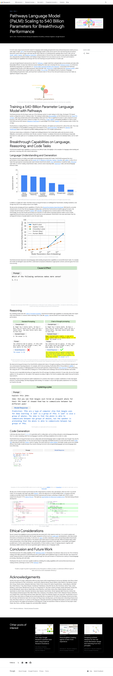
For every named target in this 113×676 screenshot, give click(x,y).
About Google (23, 671)
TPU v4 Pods (44, 70)
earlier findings (53, 442)
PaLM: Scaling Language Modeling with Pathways (46, 66)
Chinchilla (59, 160)
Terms (47, 671)
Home (11, 11)
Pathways (40, 63)
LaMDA (16, 55)
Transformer (49, 68)
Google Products (33, 671)
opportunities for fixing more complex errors (53, 497)
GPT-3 (22, 51)
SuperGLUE (58, 163)
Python (27, 442)
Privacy (41, 671)
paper (40, 538)
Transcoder (44, 488)
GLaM (11, 55)
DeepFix (36, 493)
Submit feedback (98, 671)
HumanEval (58, 487)
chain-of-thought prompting (33, 313)
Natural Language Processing (31, 608)
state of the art (29, 497)
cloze (52, 162)
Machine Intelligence (18, 608)
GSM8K (71, 366)
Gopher (20, 55)
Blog (15, 11)
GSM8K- (48, 487)
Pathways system (64, 65)
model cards (55, 536)
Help (89, 671)
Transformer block (52, 127)
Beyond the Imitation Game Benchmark (53, 207)
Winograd (73, 162)
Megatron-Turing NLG (30, 55)
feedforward (13, 129)
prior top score (63, 368)
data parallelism (53, 116)
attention (67, 127)
